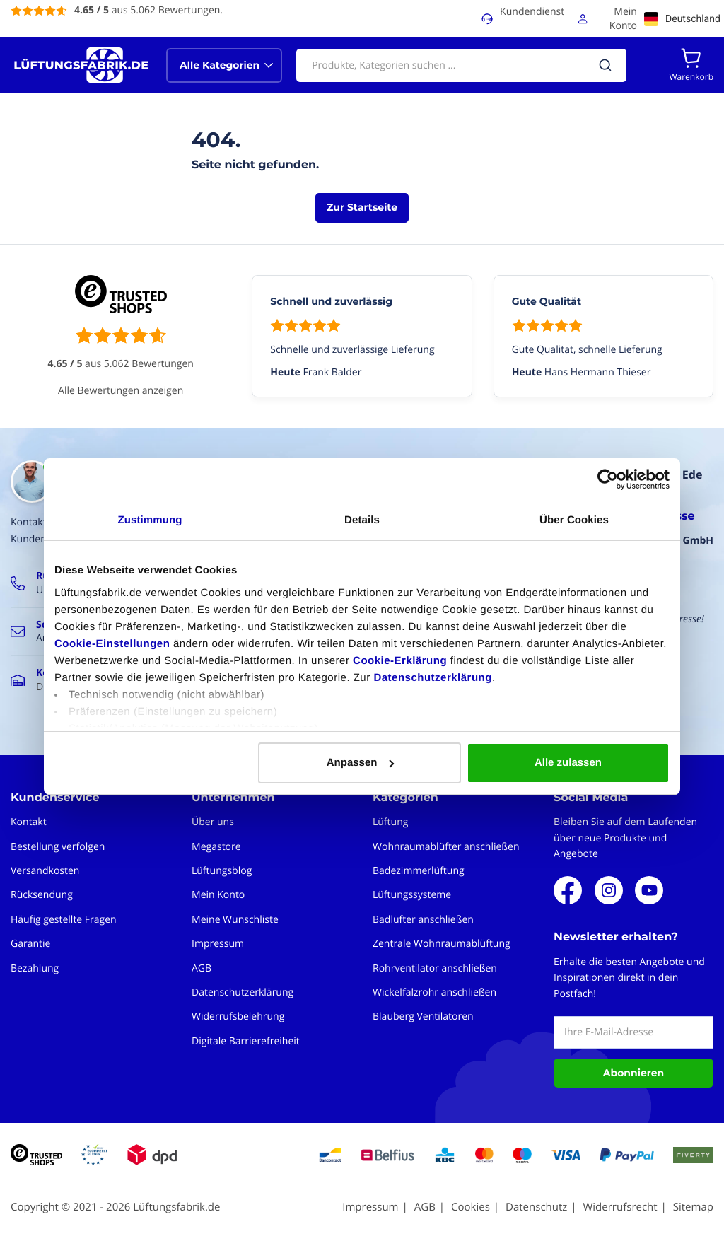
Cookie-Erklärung (400, 661)
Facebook (568, 890)
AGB (201, 968)
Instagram (609, 890)
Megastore (216, 846)
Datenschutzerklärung (432, 678)
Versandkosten (45, 871)
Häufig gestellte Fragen (64, 919)
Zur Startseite (362, 207)
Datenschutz (536, 1207)
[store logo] (81, 65)
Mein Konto (623, 19)
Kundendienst (532, 11)
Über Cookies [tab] (574, 520)
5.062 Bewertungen (149, 364)
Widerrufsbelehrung (238, 1016)
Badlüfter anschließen (423, 919)
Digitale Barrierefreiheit (246, 1041)
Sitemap (693, 1207)
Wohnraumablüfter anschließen (446, 846)
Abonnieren (633, 1072)
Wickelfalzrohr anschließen (434, 992)
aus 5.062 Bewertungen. (148, 10)
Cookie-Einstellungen (112, 644)
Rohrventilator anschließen (435, 968)
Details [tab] (362, 520)
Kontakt (29, 822)
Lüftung (390, 822)
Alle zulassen (568, 763)
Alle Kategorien (219, 65)
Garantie (30, 943)
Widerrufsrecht (620, 1207)
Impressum (218, 943)
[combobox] (461, 65)
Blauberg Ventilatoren (423, 1016)
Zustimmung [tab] (150, 520)
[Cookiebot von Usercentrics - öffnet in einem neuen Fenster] (608, 479)
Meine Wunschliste (235, 919)
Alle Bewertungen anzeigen (120, 390)
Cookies (470, 1207)
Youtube (649, 890)
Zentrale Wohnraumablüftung (441, 943)
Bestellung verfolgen (58, 846)
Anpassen (361, 763)
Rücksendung (42, 895)
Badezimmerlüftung (419, 871)
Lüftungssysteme (412, 895)
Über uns (213, 822)
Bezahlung (35, 968)
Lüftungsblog (222, 871)
